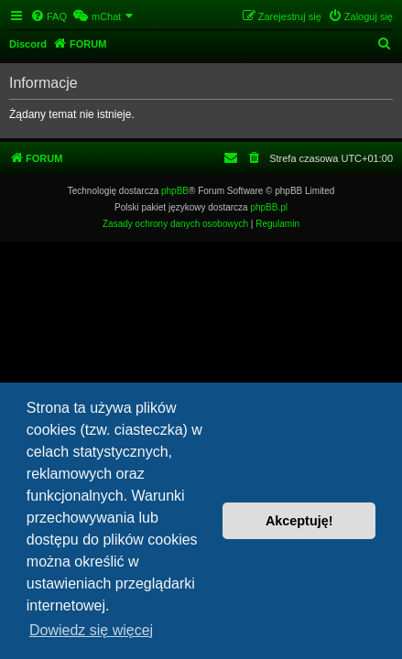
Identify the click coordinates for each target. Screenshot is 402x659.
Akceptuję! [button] (299, 520)
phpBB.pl (269, 207)
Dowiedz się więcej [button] (91, 630)
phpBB (175, 191)
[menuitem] (48, 16)
